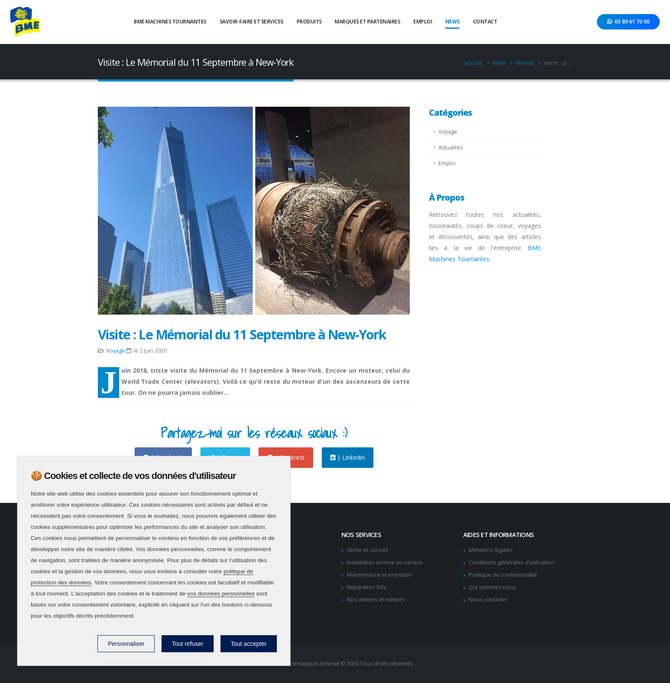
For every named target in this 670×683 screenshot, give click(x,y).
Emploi (422, 21)
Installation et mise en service (385, 562)
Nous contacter (488, 599)
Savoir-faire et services (251, 21)
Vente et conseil (367, 550)
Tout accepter (249, 643)
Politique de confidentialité (503, 574)
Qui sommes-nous (492, 587)
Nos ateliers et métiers (376, 599)
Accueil (473, 63)
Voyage (525, 63)
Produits (309, 21)
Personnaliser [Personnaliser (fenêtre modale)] (126, 643)
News (452, 21)
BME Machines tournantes (170, 21)
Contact (485, 21)
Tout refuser (187, 643)
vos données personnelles (221, 593)
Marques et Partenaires (367, 21)
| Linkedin (347, 457)
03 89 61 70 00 (628, 21)
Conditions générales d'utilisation (512, 562)
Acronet (329, 663)
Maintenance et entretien (379, 574)
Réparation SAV (367, 587)
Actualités (450, 147)
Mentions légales (491, 550)
